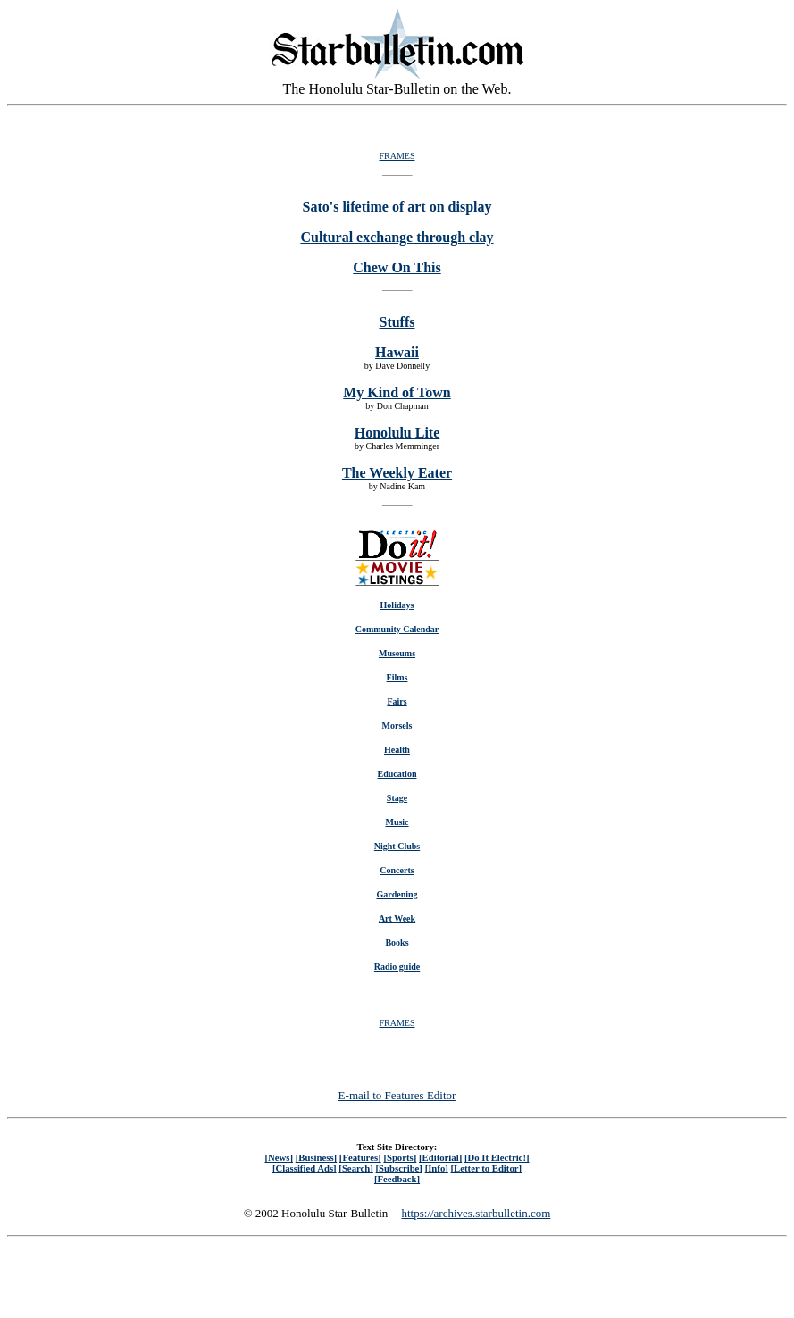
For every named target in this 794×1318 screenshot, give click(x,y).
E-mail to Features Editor (397, 1095)
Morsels (397, 725)
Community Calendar (397, 629)
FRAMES (396, 156)
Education (397, 774)
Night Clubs (397, 846)
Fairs (396, 701)
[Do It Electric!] (497, 1157)
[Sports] (399, 1157)
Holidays (397, 605)
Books (396, 942)
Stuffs (396, 322)
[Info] (436, 1168)
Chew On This (396, 267)
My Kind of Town (396, 392)
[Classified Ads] (304, 1168)
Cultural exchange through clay (396, 237)
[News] (278, 1157)
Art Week (397, 918)
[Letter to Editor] (486, 1168)
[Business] (316, 1157)
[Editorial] (440, 1157)
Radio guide (397, 967)
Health (397, 750)
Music (396, 822)
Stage (397, 798)
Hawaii (397, 352)
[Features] (360, 1157)
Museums (397, 653)
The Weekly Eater (397, 472)
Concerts (397, 870)
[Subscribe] (399, 1168)
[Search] (355, 1168)
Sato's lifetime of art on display (397, 206)
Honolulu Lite (397, 432)
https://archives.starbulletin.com (475, 1213)
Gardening (396, 894)
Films (397, 677)
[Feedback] (397, 1178)
